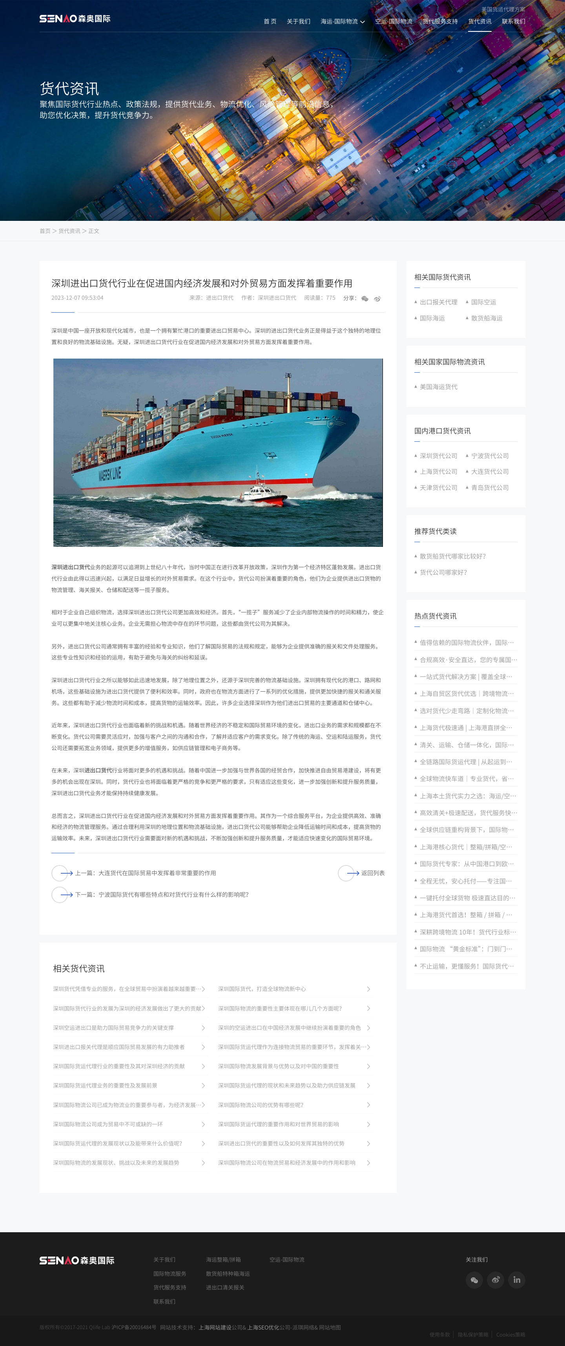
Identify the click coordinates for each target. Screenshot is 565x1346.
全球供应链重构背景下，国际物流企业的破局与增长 (469, 829)
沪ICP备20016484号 (134, 1327)
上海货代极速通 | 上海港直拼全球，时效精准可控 (469, 727)
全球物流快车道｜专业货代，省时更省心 (469, 778)
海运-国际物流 (339, 21)
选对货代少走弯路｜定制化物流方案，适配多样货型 (469, 710)
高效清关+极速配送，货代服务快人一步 (469, 812)
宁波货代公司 (490, 455)
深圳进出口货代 (70, 567)
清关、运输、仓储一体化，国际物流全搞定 (469, 744)
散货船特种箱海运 (228, 1273)
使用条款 (440, 1334)
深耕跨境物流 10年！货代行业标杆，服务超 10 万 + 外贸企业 (469, 931)
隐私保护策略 (473, 1334)
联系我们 (513, 21)
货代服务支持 (440, 21)
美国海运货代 (438, 386)
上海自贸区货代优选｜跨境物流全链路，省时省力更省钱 (469, 693)
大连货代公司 (490, 471)
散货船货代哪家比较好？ (454, 556)
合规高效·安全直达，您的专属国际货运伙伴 (469, 659)
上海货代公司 (438, 471)
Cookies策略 (510, 1334)
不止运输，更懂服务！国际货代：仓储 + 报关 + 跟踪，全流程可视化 (469, 966)
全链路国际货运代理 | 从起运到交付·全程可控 (469, 761)
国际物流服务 (169, 1273)
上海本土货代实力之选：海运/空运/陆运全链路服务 (469, 795)
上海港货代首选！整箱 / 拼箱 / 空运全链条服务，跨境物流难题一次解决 (469, 914)
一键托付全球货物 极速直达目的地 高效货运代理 (469, 897)
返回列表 (361, 873)
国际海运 (432, 317)
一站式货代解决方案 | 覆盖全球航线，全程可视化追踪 (469, 676)
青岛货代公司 (490, 487)
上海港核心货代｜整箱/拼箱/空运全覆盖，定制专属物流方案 (469, 846)
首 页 (270, 21)
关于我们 (298, 21)
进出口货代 (98, 770)
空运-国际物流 (393, 21)
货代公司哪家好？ (445, 572)
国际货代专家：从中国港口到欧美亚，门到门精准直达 (469, 863)
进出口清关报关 (225, 1287)
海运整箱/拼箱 (223, 1259)
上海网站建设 (215, 1327)
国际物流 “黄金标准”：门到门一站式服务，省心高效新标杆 (469, 948)
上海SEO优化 (263, 1327)
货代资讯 (480, 21)
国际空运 (483, 301)
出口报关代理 (438, 301)
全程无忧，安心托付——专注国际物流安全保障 (469, 880)
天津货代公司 (438, 487)
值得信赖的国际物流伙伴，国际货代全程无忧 (469, 642)
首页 (45, 231)
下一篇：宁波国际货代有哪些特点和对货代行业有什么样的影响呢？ (151, 895)
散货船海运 (487, 317)
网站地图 (330, 1327)
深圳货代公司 (438, 455)
